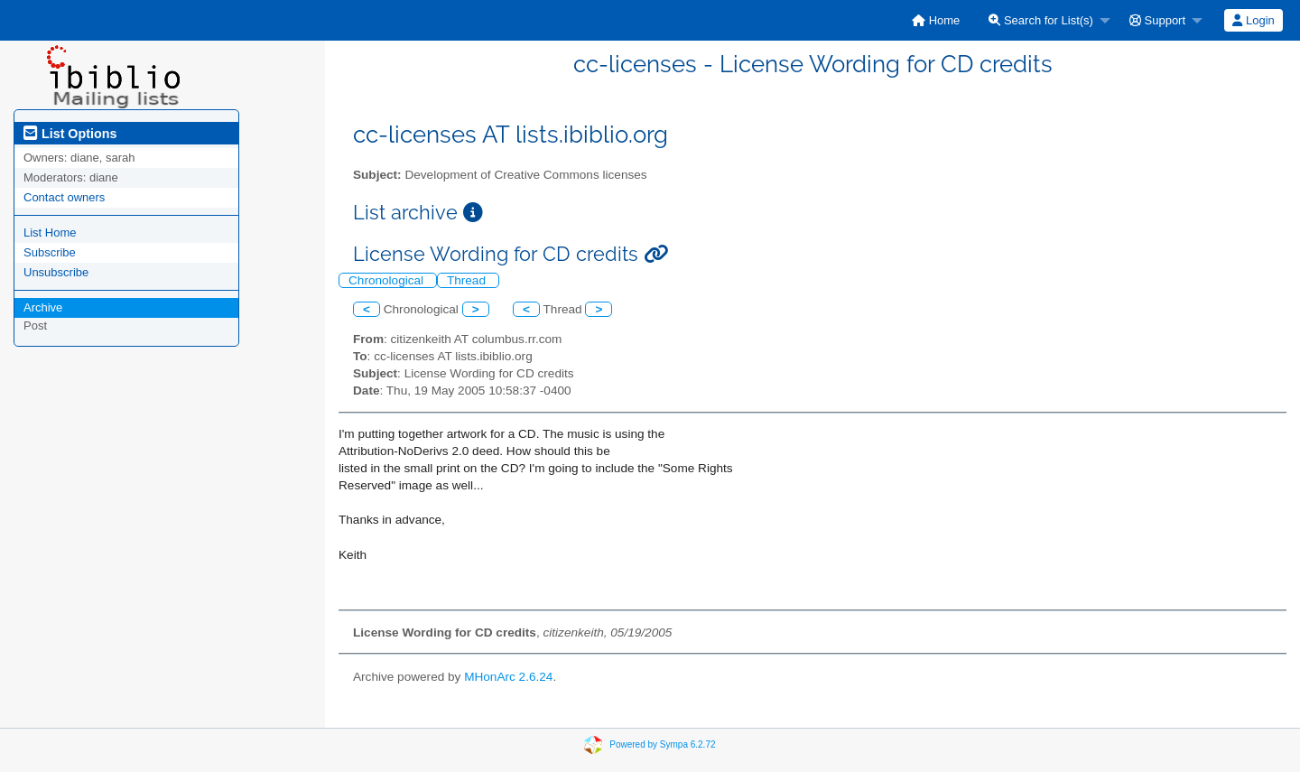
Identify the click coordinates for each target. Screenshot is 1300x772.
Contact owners (64, 197)
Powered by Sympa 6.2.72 (662, 744)
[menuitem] (935, 20)
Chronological (387, 280)
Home (936, 20)
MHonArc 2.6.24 (508, 677)
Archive (42, 307)
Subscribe (49, 252)
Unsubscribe (55, 272)
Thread (468, 280)
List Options (69, 133)
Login (1253, 20)
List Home (50, 232)
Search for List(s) (1041, 20)
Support (1157, 20)
